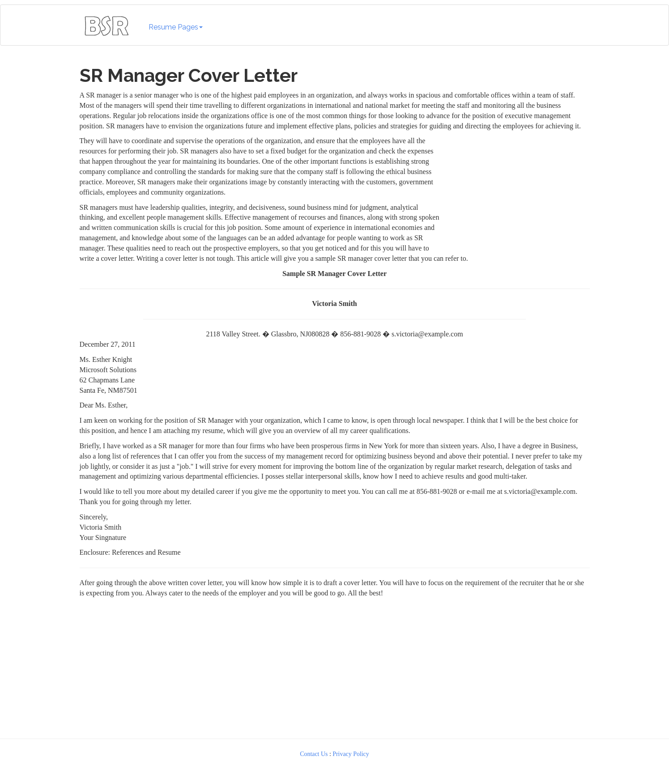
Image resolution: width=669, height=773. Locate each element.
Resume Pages (176, 27)
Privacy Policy (350, 754)
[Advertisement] (517, 192)
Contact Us (314, 754)
